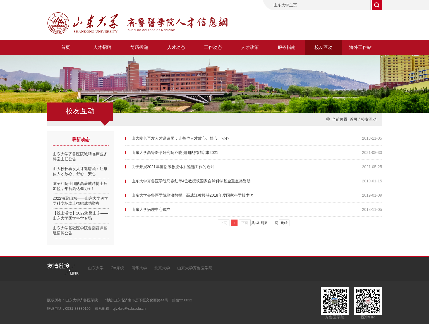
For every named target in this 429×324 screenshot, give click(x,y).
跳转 (284, 223)
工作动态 (213, 47)
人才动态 (176, 47)
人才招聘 (102, 47)
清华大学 (139, 268)
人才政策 (250, 47)
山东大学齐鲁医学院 (194, 268)
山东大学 (96, 268)
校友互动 (323, 47)
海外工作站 (360, 47)
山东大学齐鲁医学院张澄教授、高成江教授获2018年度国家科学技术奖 (192, 195)
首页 (65, 47)
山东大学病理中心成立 (151, 209)
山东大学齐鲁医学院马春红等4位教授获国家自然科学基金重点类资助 (191, 181)
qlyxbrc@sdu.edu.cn (129, 308)
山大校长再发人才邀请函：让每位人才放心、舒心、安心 (180, 138)
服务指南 (287, 47)
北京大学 (162, 268)
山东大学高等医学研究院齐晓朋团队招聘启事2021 (174, 152)
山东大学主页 (285, 5)
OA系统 (117, 268)
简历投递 (139, 47)
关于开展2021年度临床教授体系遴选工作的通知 (172, 167)
